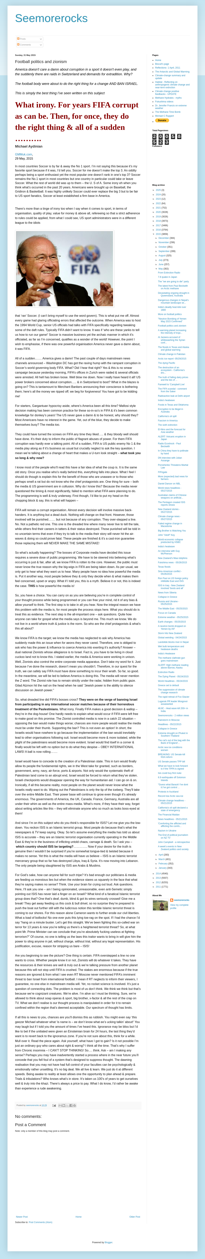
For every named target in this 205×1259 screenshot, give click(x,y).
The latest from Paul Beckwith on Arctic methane (173, 287)
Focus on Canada (167, 613)
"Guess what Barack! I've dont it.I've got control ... (173, 786)
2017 (159, 225)
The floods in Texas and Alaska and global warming (173, 348)
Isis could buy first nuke (169, 773)
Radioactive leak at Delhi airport (174, 396)
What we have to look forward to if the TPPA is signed (173, 767)
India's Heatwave (166, 653)
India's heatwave (166, 400)
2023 (159, 199)
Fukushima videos (164, 101)
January (163, 868)
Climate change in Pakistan (171, 354)
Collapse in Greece (167, 597)
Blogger (108, 1242)
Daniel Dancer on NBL (169, 483)
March (162, 859)
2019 (159, 216)
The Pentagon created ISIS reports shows (171, 503)
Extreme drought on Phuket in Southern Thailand (173, 734)
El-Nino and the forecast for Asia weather (171, 430)
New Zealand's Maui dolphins (172, 558)
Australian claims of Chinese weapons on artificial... (172, 496)
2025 (159, 190)
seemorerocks (181, 900)
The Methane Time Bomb (168, 112)
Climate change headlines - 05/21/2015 (171, 802)
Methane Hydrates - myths (168, 98)
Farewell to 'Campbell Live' (171, 384)
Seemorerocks (51, 18)
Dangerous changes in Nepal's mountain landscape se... (173, 301)
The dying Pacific (166, 363)
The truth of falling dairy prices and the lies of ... (173, 378)
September (164, 251)
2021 (159, 207)
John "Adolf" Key (166, 535)
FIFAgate (162, 472)
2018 (159, 221)
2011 (159, 886)
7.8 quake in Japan (167, 277)
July (161, 260)
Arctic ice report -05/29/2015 (172, 358)
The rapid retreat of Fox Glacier (173, 697)
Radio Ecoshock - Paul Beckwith (169, 445)
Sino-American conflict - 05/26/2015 (170, 572)
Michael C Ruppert (164, 116)
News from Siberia (167, 592)
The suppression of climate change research (171, 691)
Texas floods (164, 567)
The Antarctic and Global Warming (172, 71)
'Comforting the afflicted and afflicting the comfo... (172, 824)
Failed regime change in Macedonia (170, 525)
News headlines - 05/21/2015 (172, 819)
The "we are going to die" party (173, 281)
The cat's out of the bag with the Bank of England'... (174, 741)
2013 (159, 878)
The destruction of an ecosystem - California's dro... (171, 370)
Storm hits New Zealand (170, 633)
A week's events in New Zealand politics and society (173, 847)
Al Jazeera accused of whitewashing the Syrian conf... (171, 340)
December (164, 238)
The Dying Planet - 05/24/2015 (173, 676)
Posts (21, 39)
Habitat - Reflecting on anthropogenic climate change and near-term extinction (172, 85)
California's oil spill (167, 416)
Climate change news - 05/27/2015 (169, 517)
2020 (159, 212)
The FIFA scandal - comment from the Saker (172, 390)
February (163, 863)
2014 (159, 873)
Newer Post (22, 1217)
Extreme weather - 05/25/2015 (173, 617)
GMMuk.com (23, 154)
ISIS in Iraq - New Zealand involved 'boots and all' (171, 586)
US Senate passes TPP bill (171, 761)
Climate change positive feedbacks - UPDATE (167, 92)
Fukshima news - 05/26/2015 (172, 562)
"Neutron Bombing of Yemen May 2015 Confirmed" (172, 320)
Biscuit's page (162, 64)
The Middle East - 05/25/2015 (173, 608)
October (163, 247)
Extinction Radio (166, 672)
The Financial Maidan (169, 814)
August (162, 255)
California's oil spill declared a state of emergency (173, 809)
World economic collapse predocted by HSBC (170, 540)
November (164, 242)
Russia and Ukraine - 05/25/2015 (168, 602)
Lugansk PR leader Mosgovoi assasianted (173, 702)
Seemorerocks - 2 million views (173, 715)
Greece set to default (168, 685)
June (161, 264)
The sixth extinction (167, 425)
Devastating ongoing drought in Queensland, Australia (173, 294)
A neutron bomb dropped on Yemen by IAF (172, 627)
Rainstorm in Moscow (169, 720)
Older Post (134, 1217)
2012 (159, 882)
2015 (159, 234)
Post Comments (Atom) (40, 1222)
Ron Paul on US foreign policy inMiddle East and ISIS (173, 579)
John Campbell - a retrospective (174, 842)
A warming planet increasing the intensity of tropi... (172, 331)
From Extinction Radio (169, 272)
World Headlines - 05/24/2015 (173, 681)
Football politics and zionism (172, 325)
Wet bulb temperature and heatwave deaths (171, 647)
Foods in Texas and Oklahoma (173, 404)
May (161, 268)
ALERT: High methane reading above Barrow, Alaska (173, 666)
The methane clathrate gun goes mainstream (171, 659)
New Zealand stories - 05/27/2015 (169, 510)
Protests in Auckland (168, 791)
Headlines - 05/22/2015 (169, 724)
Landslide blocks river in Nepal (173, 642)
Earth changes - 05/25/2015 (172, 621)
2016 (159, 229)
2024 (159, 194)
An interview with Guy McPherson (169, 552)
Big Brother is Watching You (172, 530)
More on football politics (170, 314)
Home (79, 1217)
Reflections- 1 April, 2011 (167, 67)
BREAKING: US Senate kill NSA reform (171, 755)
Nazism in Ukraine (167, 830)
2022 (159, 203)
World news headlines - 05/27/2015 (169, 489)
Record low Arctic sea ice (170, 796)
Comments (24, 44)
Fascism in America (168, 420)
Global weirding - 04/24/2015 (172, 637)
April (161, 854)
